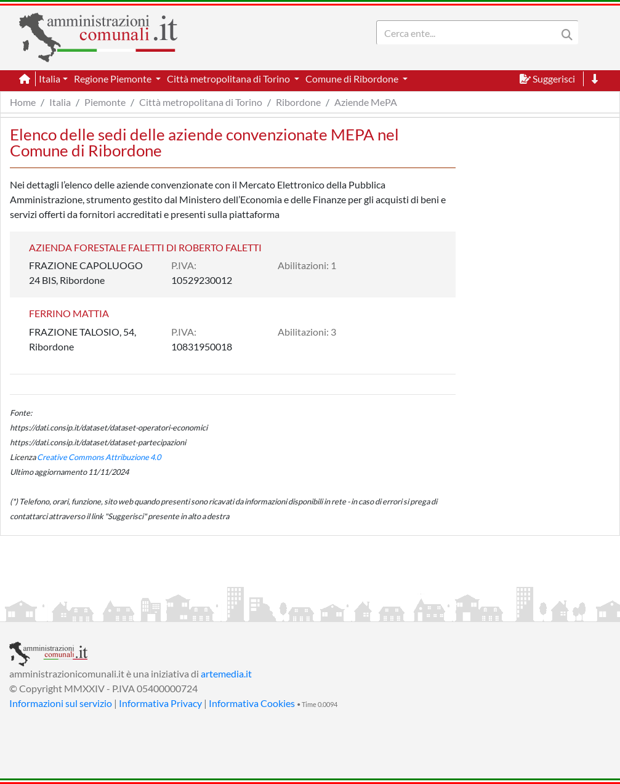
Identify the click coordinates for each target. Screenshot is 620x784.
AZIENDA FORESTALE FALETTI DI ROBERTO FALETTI (145, 247)
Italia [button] (49, 78)
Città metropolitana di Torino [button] (229, 78)
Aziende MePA (365, 102)
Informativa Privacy (160, 703)
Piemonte (105, 102)
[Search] (469, 32)
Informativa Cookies (252, 703)
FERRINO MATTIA (69, 313)
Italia (60, 102)
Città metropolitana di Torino (200, 102)
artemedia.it (226, 673)
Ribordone (298, 102)
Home (23, 102)
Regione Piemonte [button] (113, 78)
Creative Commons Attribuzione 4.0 (99, 457)
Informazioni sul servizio (60, 703)
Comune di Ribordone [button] (352, 78)
